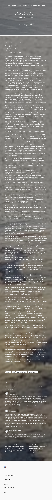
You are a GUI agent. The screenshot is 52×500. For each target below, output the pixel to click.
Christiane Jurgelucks (20, 48)
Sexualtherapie (8, 52)
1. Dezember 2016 (13, 394)
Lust (14, 372)
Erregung (8, 372)
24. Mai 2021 (11, 432)
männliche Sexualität (30, 50)
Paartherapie (39, 50)
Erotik (7, 50)
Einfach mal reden (26, 14)
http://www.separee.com (12, 174)
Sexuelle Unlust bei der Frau (15, 430)
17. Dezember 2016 (13, 411)
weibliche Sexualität (16, 52)
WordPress (12, 475)
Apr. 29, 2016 (8, 48)
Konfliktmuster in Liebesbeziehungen (17, 50)
